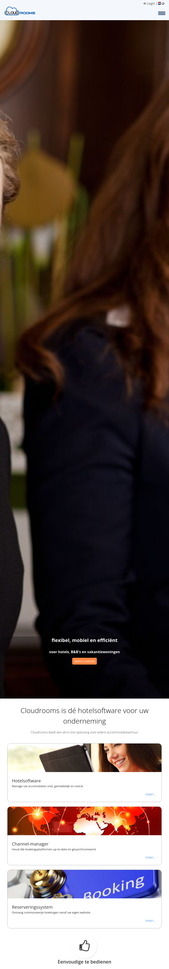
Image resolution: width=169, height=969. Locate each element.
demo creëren (84, 661)
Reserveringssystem (32, 907)
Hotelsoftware (26, 781)
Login (149, 3)
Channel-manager (30, 844)
